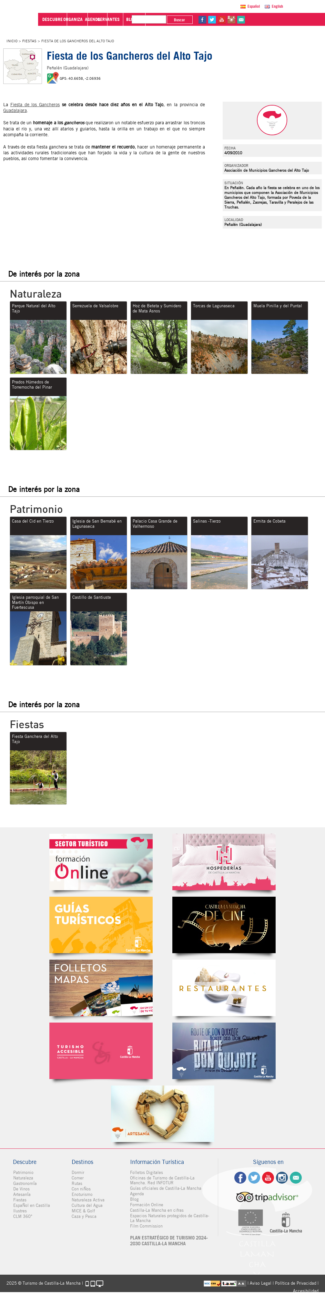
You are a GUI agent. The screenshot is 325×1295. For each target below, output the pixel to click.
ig (282, 1178)
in (290, 20)
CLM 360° (22, 1216)
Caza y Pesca (84, 1216)
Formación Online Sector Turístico (101, 862)
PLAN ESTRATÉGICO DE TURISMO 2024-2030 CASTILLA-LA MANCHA (169, 1241)
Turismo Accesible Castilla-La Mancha (101, 1051)
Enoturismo (82, 1194)
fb (261, 20)
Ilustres (19, 1210)
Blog (134, 1199)
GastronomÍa (24, 1183)
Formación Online (146, 1204)
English (278, 6)
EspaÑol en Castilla (31, 1205)
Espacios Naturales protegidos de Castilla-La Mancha (169, 1218)
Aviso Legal (260, 1283)
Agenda (137, 1193)
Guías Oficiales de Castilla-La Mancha (101, 925)
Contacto (296, 1178)
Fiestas (29, 41)
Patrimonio (23, 1172)
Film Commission (146, 1226)
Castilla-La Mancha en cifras (157, 1210)
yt (280, 20)
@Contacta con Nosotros (300, 20)
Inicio (11, 41)
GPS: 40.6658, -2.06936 (80, 78)
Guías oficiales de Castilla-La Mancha (165, 1188)
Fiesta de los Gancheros (35, 104)
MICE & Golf (83, 1210)
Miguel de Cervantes (224, 1051)
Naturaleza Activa (88, 1200)
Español (254, 6)
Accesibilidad (306, 1291)
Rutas (77, 1183)
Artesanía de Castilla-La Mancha (162, 1114)
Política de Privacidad (295, 1283)
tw (271, 20)
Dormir (78, 1172)
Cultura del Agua (87, 1205)
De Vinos (21, 1189)
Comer (78, 1178)
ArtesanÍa (21, 1194)
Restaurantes (224, 988)
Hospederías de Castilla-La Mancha (224, 862)
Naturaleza (23, 1178)
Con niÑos (81, 1189)
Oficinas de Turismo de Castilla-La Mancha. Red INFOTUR (162, 1180)
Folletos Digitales (101, 988)
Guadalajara (15, 110)
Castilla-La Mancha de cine (224, 925)
